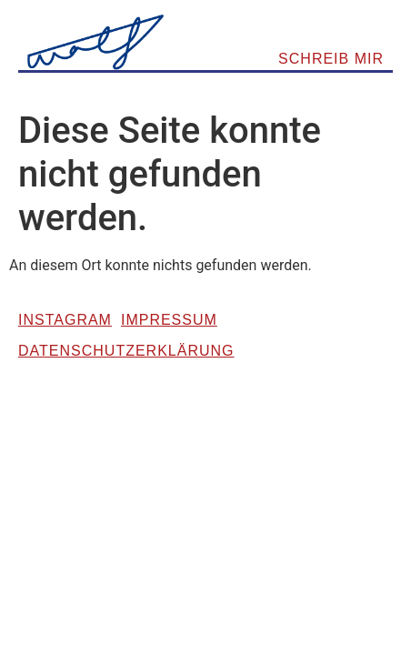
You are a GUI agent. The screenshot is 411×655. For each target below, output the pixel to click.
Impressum (169, 320)
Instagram (65, 320)
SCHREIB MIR (331, 58)
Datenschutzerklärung (126, 350)
